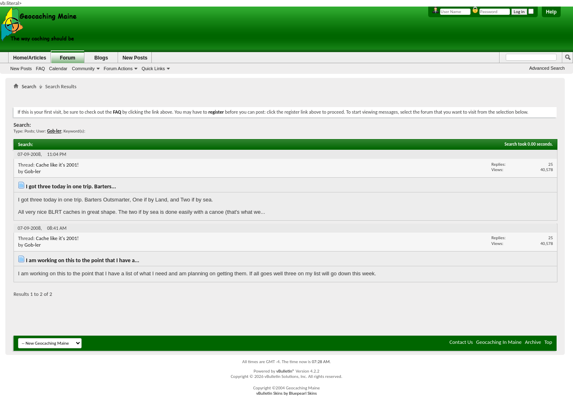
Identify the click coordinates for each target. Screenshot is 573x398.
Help (551, 12)
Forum (67, 58)
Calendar (58, 68)
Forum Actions (118, 68)
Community (83, 68)
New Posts (21, 68)
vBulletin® (285, 371)
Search (29, 86)
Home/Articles (29, 58)
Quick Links (153, 68)
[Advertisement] (285, 97)
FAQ (40, 68)
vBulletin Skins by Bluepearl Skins (286, 393)
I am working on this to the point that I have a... (82, 260)
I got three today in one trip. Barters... (71, 186)
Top (548, 342)
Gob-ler (33, 171)
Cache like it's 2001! (57, 165)
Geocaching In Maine (499, 342)
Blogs (101, 58)
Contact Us (461, 342)
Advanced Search (547, 68)
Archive (533, 342)
